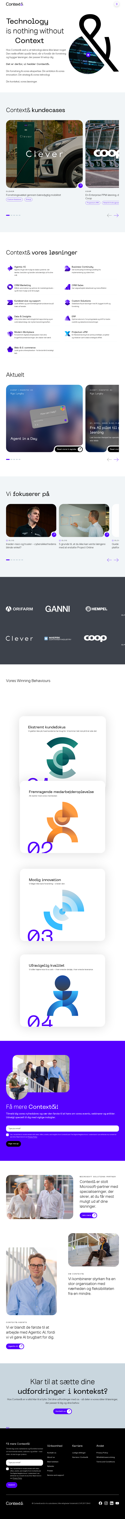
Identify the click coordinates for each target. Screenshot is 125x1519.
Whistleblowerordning (105, 1457)
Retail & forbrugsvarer (112, 203)
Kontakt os (61, 1411)
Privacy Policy (32, 1137)
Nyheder (50, 1466)
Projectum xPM (93, 203)
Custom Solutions (14, 199)
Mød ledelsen (52, 1462)
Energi (28, 199)
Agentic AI (13, 1346)
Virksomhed (54, 1446)
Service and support (55, 1475)
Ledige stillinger (79, 1453)
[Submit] (13, 1144)
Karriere (77, 1446)
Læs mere (86, 1215)
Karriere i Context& (80, 1457)
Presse (50, 1471)
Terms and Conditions (105, 1462)
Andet (100, 1446)
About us (51, 1457)
